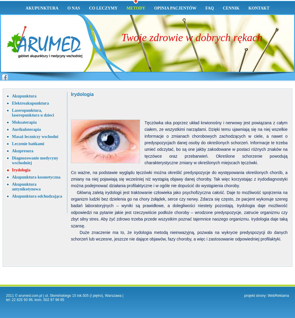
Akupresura (22, 151)
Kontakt (259, 8)
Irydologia (21, 170)
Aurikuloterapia (26, 129)
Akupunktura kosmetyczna (36, 177)
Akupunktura (42, 8)
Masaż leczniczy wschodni (35, 136)
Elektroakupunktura (30, 103)
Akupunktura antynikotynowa (26, 186)
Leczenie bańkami (28, 144)
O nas (73, 8)
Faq (209, 8)
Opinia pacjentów (175, 8)
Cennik (231, 8)
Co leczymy (103, 8)
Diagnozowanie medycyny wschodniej (35, 160)
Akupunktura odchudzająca (37, 196)
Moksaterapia (24, 122)
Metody (136, 8)
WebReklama (278, 296)
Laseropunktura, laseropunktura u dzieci (33, 112)
